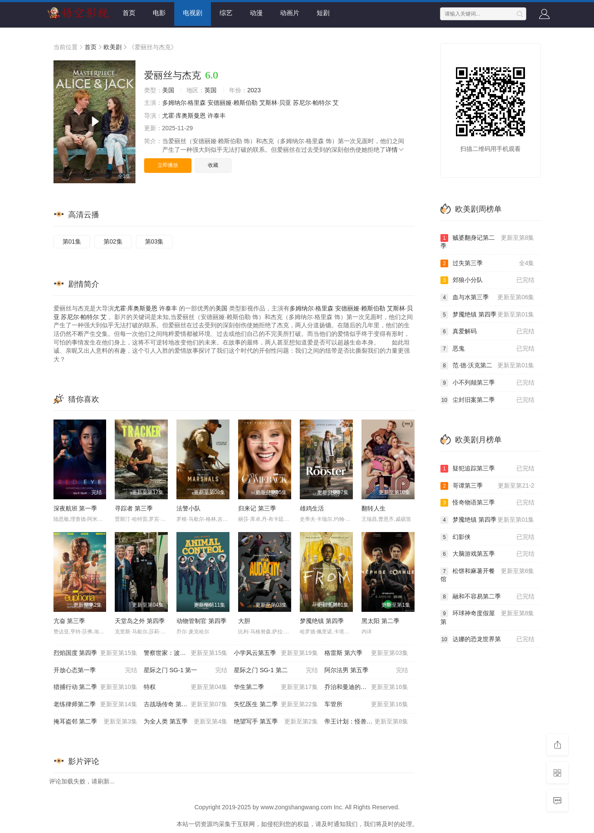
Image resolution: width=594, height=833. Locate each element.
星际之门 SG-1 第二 (275, 670)
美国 (168, 90)
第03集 (154, 241)
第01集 (72, 241)
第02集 (113, 241)
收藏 (213, 165)
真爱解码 (487, 331)
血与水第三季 (487, 297)
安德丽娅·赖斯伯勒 (232, 102)
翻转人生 (373, 508)
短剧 (323, 12)
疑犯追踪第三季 (487, 468)
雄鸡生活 (312, 508)
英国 (210, 90)
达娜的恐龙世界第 (487, 639)
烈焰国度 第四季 (95, 653)
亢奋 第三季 (69, 620)
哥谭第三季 (487, 486)
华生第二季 (275, 687)
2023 (254, 90)
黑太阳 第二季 (380, 620)
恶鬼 (487, 348)
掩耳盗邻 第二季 (95, 721)
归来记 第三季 (257, 508)
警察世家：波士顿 (185, 653)
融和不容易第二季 (487, 596)
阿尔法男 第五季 (366, 670)
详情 (395, 149)
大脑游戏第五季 (487, 554)
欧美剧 (113, 47)
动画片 (289, 12)
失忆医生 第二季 (275, 704)
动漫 (256, 12)
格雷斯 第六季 (366, 653)
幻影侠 (487, 537)
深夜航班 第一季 (75, 508)
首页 (129, 12)
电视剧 (192, 12)
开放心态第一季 (95, 670)
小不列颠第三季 (487, 383)
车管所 (366, 704)
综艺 (226, 12)
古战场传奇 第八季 (185, 704)
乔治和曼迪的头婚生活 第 (366, 687)
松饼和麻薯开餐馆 (487, 575)
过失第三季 (487, 263)
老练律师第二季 (95, 704)
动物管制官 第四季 (201, 620)
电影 (159, 12)
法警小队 (188, 508)
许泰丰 (216, 115)
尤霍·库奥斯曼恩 (184, 115)
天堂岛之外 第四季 (140, 620)
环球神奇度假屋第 (487, 617)
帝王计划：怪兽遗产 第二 (366, 721)
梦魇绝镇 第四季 (322, 620)
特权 (185, 687)
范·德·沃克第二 (487, 365)
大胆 (244, 620)
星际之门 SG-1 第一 (185, 670)
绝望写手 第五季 (275, 721)
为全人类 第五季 (185, 721)
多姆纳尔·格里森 (184, 102)
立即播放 (167, 165)
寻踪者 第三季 (134, 508)
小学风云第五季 (275, 653)
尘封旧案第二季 (487, 400)
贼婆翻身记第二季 (487, 242)
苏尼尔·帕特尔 (312, 102)
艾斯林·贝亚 (275, 102)
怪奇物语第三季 (487, 502)
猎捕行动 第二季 (95, 687)
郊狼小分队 (487, 280)
